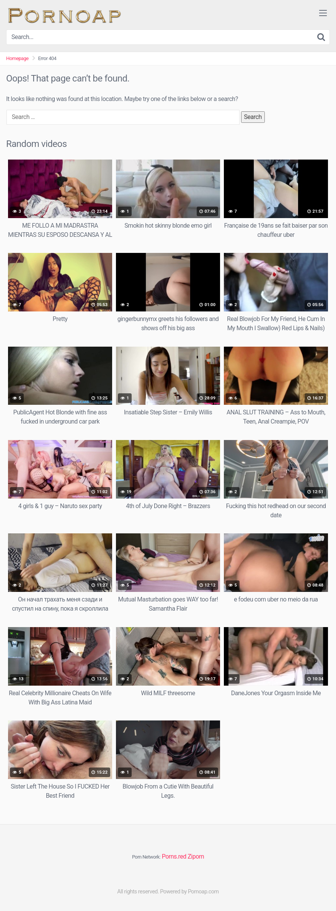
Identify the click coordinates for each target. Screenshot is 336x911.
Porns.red (174, 856)
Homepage (17, 58)
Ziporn (196, 856)
